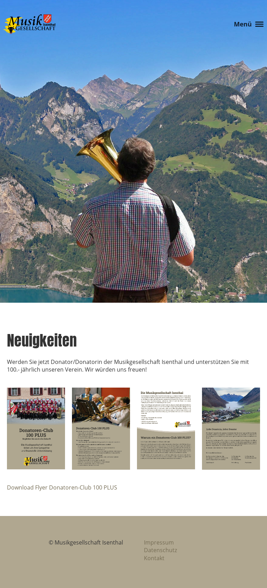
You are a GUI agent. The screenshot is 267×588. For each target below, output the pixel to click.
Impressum (159, 542)
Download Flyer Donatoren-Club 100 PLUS (62, 487)
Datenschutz (160, 550)
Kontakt (154, 558)
